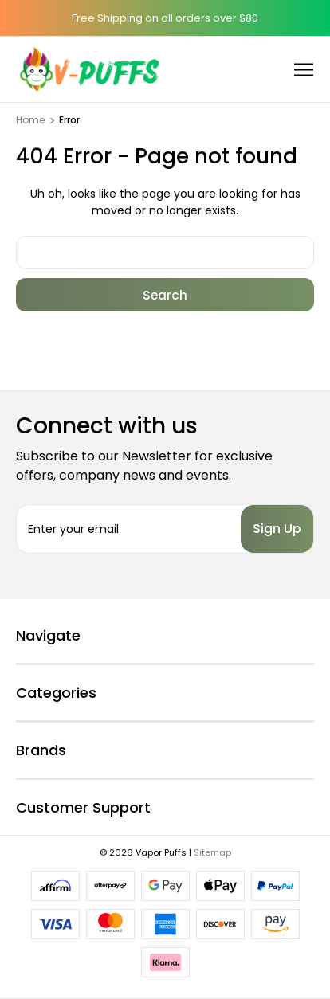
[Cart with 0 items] (261, 69)
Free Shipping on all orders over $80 (165, 17)
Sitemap (212, 852)
